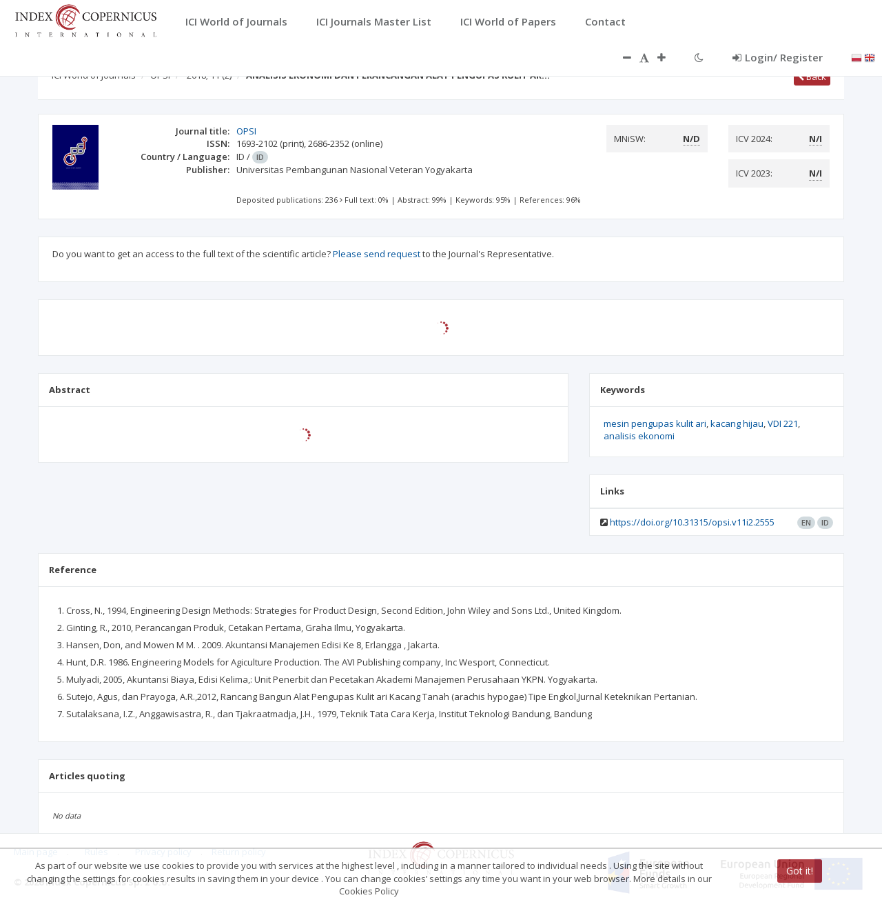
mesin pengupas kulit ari (655, 423)
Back (812, 76)
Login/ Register (777, 57)
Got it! (799, 870)
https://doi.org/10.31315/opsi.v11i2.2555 (692, 522)
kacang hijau (736, 423)
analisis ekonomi (639, 436)
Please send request (376, 254)
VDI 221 (783, 423)
